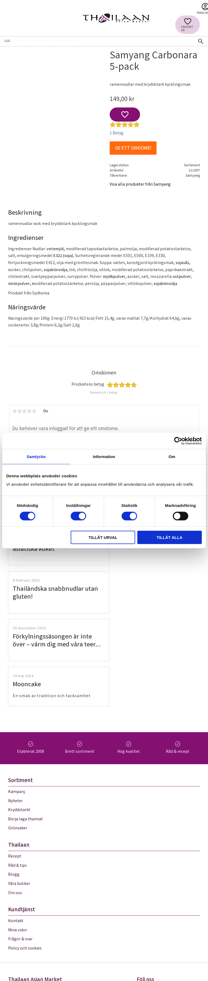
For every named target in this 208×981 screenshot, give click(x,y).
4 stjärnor (29, 411)
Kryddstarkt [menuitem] (19, 718)
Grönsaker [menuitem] (17, 736)
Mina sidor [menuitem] (17, 838)
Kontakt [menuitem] (15, 829)
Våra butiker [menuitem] (19, 791)
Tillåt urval (103, 537)
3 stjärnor (24, 411)
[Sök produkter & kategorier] (96, 41)
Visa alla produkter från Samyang (140, 185)
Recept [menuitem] (14, 764)
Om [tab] (171, 456)
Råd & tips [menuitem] (17, 773)
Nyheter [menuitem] (15, 709)
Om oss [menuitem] (15, 801)
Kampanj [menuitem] (16, 699)
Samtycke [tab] (36, 456)
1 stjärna (14, 411)
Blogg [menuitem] (14, 782)
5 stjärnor (34, 411)
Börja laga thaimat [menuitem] (25, 727)
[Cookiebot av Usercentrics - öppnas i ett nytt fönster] (178, 441)
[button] (187, 24)
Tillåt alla (169, 537)
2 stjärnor (19, 411)
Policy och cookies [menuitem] (25, 856)
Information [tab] (104, 456)
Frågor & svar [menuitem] (20, 847)
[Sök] (200, 41)
